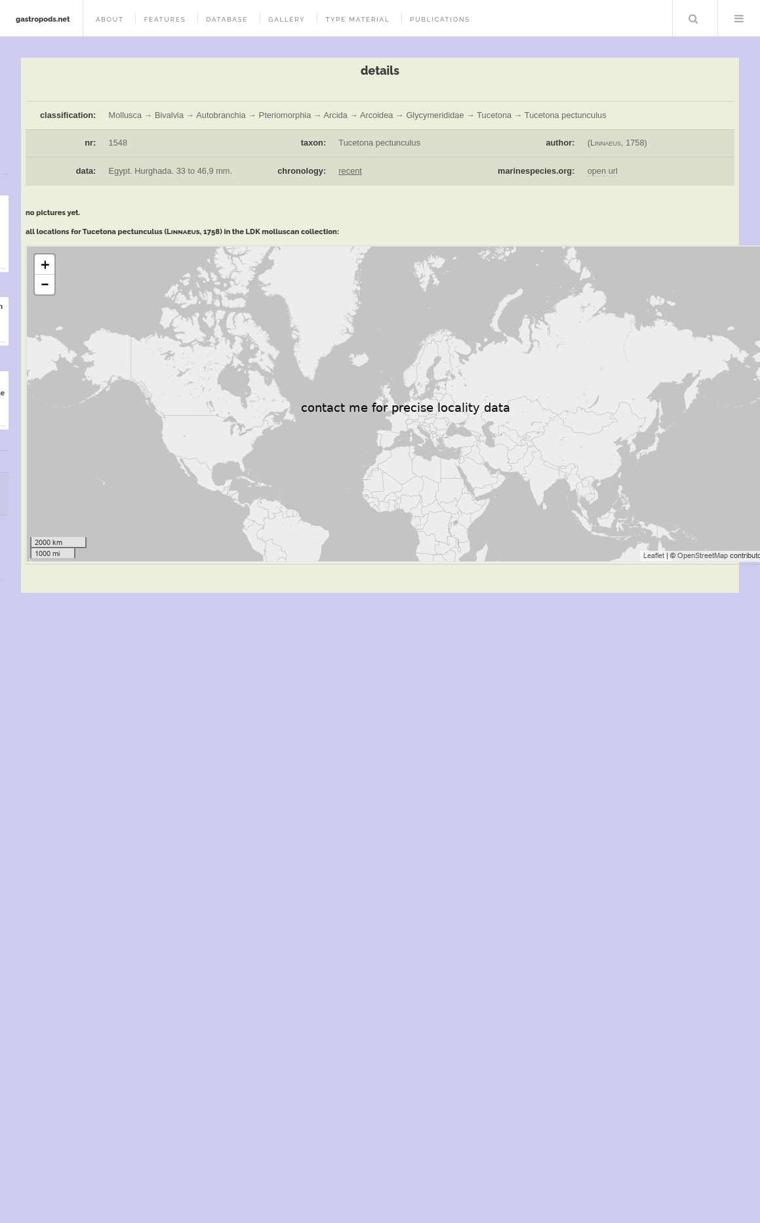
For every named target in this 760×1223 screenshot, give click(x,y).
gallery (286, 19)
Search (694, 18)
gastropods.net (43, 19)
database (227, 19)
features (165, 19)
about (110, 19)
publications (440, 19)
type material (357, 19)
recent (350, 171)
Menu (739, 18)
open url (603, 171)
